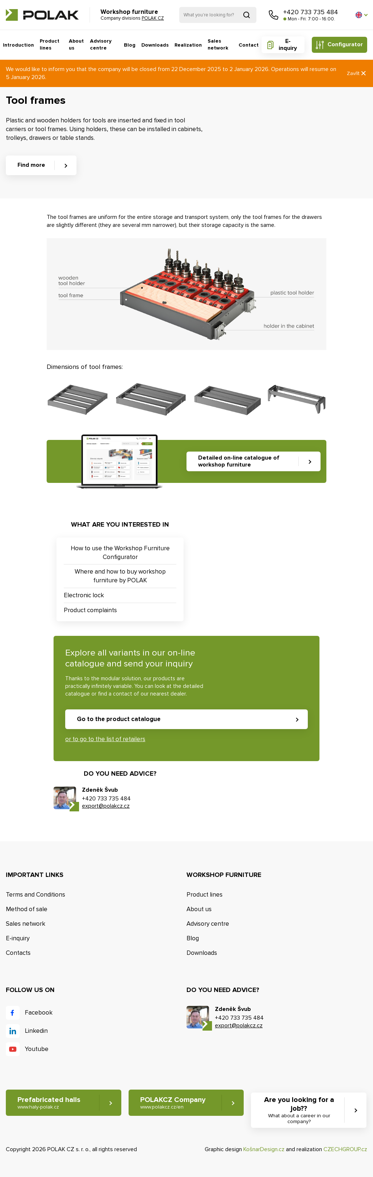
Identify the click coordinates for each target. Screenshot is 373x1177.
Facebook (38, 1012)
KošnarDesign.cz (263, 1149)
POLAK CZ (42, 15)
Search (246, 15)
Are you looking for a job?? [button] (299, 1110)
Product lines (49, 44)
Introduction (18, 45)
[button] (361, 15)
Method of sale (26, 909)
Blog (130, 45)
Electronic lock (84, 595)
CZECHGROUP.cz (345, 1149)
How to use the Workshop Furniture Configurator (120, 552)
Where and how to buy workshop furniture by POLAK (120, 576)
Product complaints (90, 610)
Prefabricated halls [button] (49, 1102)
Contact (249, 45)
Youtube (36, 1049)
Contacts (18, 953)
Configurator (345, 44)
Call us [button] (273, 15)
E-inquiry (288, 45)
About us (76, 44)
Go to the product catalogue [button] (119, 719)
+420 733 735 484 (310, 12)
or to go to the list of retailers (105, 739)
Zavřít (357, 73)
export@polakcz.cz (106, 806)
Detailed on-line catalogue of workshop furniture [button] (238, 461)
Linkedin (36, 1031)
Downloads (155, 45)
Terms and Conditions (35, 894)
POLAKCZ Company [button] (172, 1102)
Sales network (218, 44)
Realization (188, 45)
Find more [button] (31, 165)
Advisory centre (100, 44)
